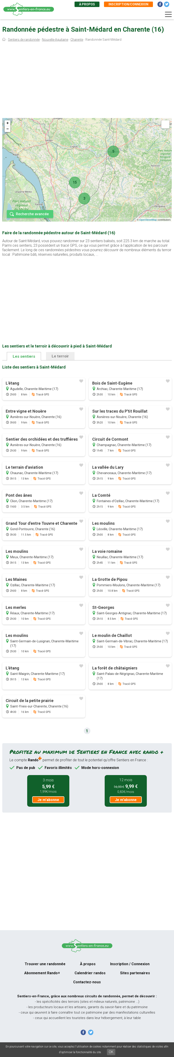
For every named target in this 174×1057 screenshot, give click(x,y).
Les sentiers (24, 356)
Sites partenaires (135, 973)
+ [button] (7, 123)
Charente (76, 39)
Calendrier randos (90, 973)
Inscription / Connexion (130, 964)
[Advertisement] (87, 81)
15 (75, 182)
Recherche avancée (32, 214)
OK (111, 1052)
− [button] (7, 129)
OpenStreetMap (148, 219)
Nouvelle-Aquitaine (55, 39)
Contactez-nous (87, 982)
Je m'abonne (48, 800)
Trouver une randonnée (45, 964)
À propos (87, 4)
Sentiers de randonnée (24, 39)
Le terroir (60, 356)
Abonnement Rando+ (42, 973)
